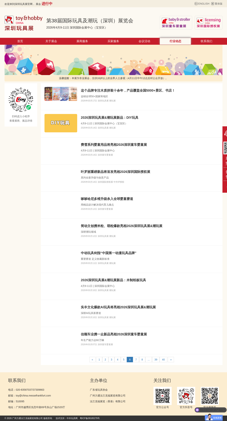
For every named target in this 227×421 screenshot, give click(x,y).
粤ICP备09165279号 (90, 418)
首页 (20, 41)
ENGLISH (203, 3)
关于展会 (51, 41)
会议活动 (144, 41)
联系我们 (206, 41)
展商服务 (82, 41)
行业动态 (175, 41)
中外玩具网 (72, 418)
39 (155, 359)
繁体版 (218, 3)
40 (163, 359)
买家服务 (113, 41)
